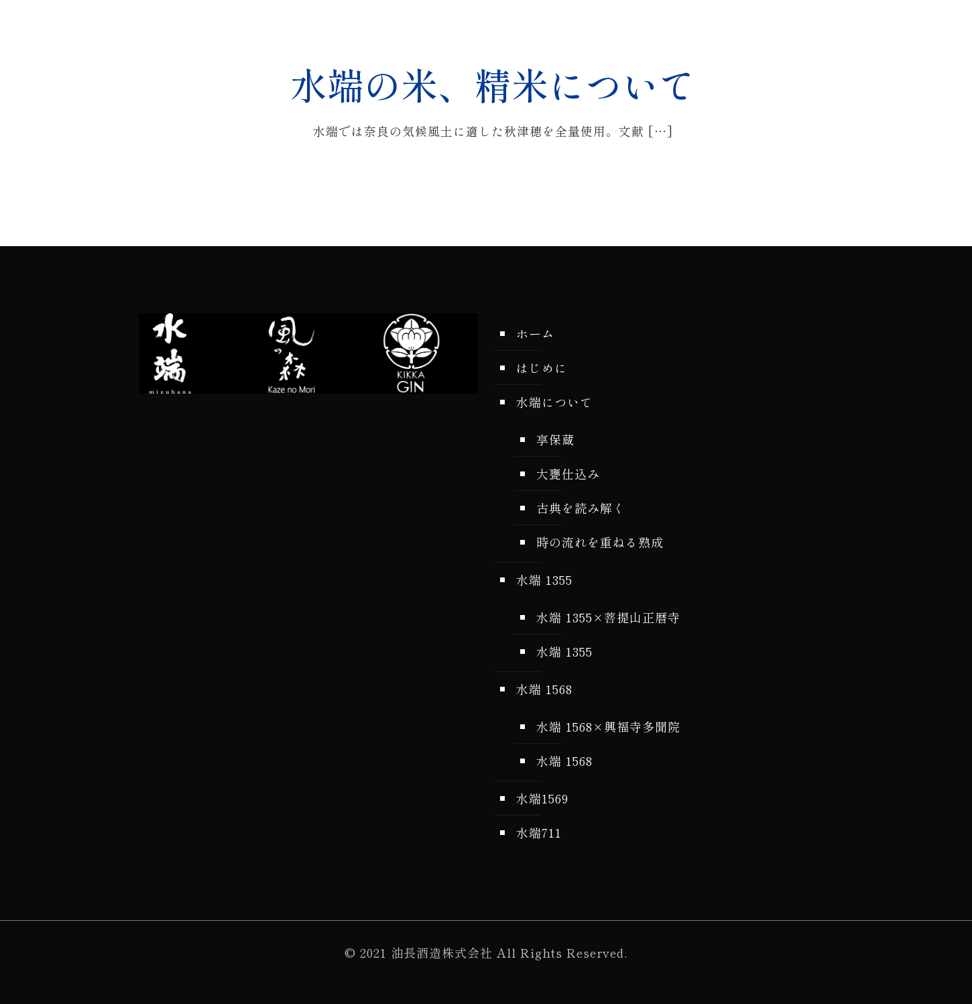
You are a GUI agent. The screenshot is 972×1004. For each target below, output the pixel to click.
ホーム (535, 333)
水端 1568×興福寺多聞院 (608, 726)
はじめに (541, 367)
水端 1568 (544, 689)
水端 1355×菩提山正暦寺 (608, 617)
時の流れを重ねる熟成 (600, 542)
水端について (554, 401)
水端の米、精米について (493, 84)
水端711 (539, 832)
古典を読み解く (580, 507)
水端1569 (542, 798)
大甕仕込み (568, 473)
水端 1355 (544, 579)
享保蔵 (555, 439)
